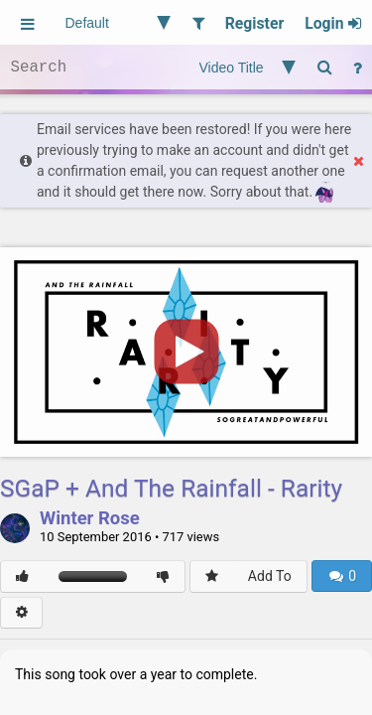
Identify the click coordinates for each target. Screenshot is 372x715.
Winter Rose (90, 519)
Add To (270, 576)
